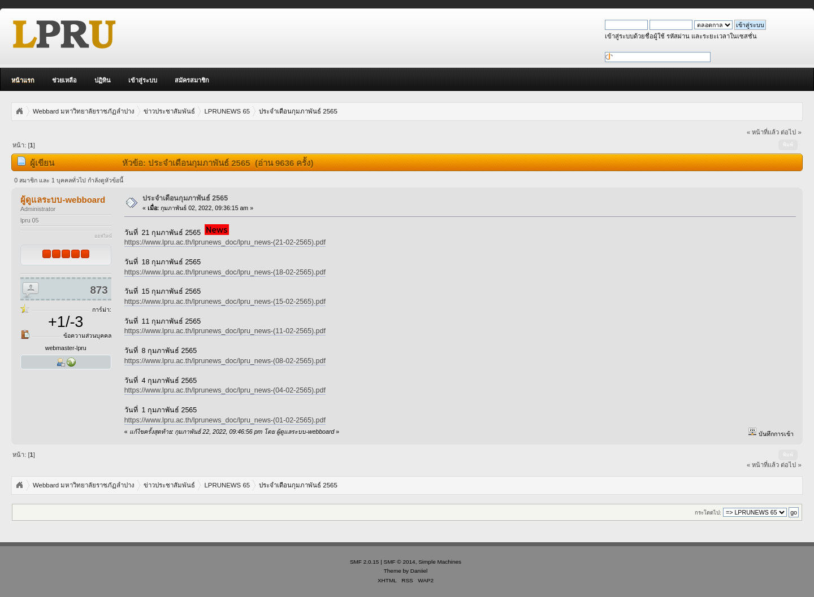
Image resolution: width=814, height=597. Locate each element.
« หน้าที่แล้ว (763, 132)
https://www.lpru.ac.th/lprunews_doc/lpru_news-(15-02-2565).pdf (225, 302)
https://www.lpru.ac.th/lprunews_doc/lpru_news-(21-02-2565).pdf (225, 242)
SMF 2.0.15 (364, 562)
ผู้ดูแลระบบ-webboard (62, 199)
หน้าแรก (22, 80)
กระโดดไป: (708, 512)
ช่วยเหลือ (64, 80)
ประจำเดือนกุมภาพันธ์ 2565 (185, 198)
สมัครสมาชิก (192, 80)
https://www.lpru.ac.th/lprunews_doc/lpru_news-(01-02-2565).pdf (225, 420)
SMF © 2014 (399, 562)
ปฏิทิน (102, 80)
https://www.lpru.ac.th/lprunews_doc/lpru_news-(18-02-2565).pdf (225, 272)
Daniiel (418, 571)
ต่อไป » (791, 132)
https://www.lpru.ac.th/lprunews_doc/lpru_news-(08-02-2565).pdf (225, 361)
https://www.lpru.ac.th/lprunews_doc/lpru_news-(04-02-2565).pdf (225, 390)
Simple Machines (439, 562)
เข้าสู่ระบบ (142, 80)
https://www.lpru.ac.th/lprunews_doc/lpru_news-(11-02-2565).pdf (225, 331)
